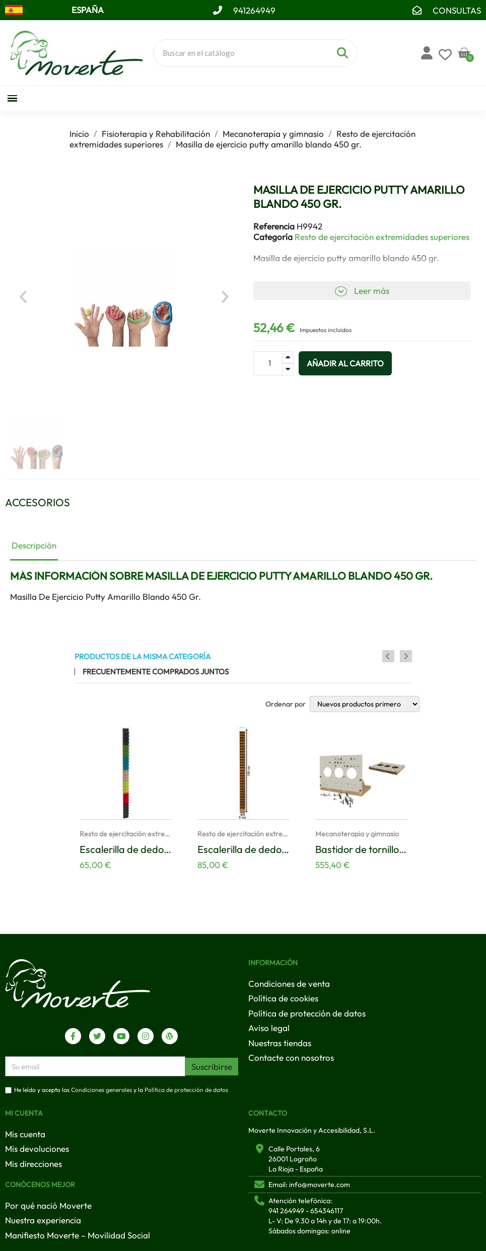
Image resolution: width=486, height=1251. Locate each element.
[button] (23, 297)
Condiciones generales (101, 1090)
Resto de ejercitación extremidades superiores (382, 236)
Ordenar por (285, 704)
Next (406, 656)
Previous (392, 656)
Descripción (34, 545)
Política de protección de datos (186, 1090)
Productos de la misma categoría (143, 656)
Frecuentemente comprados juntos (156, 671)
